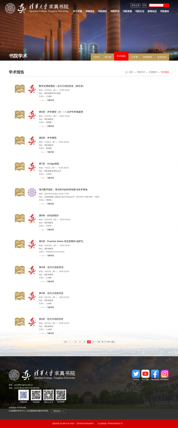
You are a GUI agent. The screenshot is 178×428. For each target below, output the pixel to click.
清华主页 (135, 5)
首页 (131, 72)
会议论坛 (162, 57)
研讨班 (108, 57)
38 (84, 342)
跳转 (112, 342)
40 (93, 342)
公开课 (134, 57)
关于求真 (77, 11)
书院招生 (90, 11)
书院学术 (114, 11)
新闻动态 (152, 11)
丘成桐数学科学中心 (17, 411)
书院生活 (139, 11)
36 (75, 342)
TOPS (96, 57)
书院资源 (127, 11)
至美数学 (153, 72)
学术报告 (121, 56)
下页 (98, 342)
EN (144, 5)
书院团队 (102, 11)
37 (80, 342)
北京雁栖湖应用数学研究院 (37, 411)
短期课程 (147, 57)
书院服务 (164, 11)
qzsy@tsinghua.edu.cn (23, 385)
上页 (65, 342)
